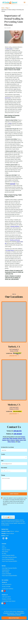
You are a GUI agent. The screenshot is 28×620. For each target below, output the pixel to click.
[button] (14, 457)
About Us (4, 548)
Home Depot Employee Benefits (9, 557)
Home (2, 8)
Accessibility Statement (8, 613)
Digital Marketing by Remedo (14, 614)
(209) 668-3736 (13, 355)
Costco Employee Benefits (8, 559)
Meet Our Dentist (6, 550)
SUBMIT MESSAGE (14, 493)
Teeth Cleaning (5, 572)
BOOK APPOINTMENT (14, 618)
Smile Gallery (5, 552)
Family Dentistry (5, 570)
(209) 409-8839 (13, 413)
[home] (9, 2)
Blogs (7, 8)
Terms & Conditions (19, 613)
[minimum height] (14, 483)
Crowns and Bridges (6, 574)
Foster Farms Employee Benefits (9, 561)
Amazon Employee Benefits (8, 555)
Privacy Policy (20, 611)
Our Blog (4, 553)
